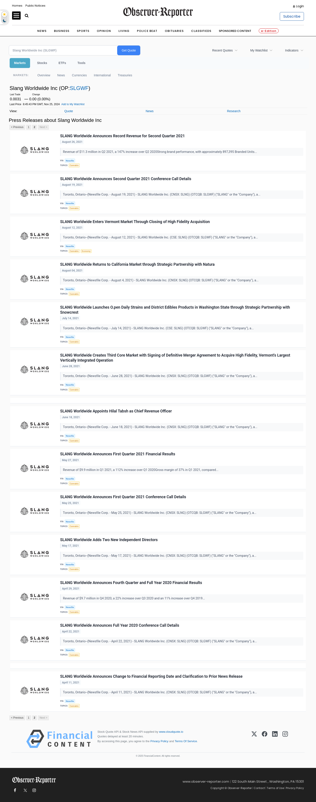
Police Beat (147, 31)
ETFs (62, 63)
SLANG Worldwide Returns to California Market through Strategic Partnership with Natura (137, 264)
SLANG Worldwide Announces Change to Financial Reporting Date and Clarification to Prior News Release (151, 676)
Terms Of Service (186, 741)
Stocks (42, 63)
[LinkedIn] (274, 738)
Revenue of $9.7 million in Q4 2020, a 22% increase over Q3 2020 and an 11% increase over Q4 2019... (134, 598)
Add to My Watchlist (72, 104)
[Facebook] (264, 738)
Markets (20, 63)
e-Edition (268, 31)
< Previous (17, 127)
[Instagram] (285, 738)
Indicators (291, 50)
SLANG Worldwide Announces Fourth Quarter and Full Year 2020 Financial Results (131, 582)
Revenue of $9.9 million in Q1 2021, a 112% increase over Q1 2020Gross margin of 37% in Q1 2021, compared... (141, 470)
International (102, 75)
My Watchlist (259, 50)
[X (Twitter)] (254, 738)
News (42, 31)
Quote (68, 111)
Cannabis (74, 165)
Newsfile (70, 160)
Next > (43, 127)
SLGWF (79, 88)
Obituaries (174, 31)
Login (300, 6)
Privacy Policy (159, 741)
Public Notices (35, 6)
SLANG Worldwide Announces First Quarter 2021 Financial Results (117, 454)
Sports (83, 31)
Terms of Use (275, 788)
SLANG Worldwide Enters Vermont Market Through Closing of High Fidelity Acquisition (135, 222)
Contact (259, 788)
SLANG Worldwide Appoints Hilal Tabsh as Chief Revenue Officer (116, 411)
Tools (81, 63)
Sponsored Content (235, 31)
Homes (17, 6)
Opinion (104, 31)
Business (61, 31)
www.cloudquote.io (171, 731)
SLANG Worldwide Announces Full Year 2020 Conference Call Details (119, 625)
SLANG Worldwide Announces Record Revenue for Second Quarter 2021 (122, 136)
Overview (43, 75)
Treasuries (125, 75)
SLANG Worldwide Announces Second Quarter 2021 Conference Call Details (125, 179)
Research (234, 111)
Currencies (79, 75)
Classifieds (201, 31)
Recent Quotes (222, 50)
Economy (86, 251)
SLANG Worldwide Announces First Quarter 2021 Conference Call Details (123, 497)
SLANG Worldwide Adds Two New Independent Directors (109, 540)
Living (123, 31)
